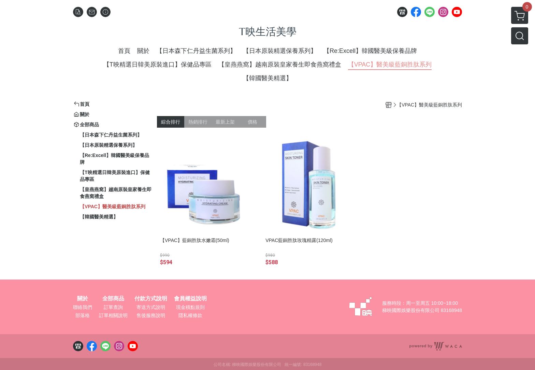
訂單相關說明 (113, 315)
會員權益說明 (190, 298)
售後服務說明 (150, 315)
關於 (82, 298)
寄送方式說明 (150, 307)
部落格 (82, 315)
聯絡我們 (82, 307)
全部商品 (113, 298)
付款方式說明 (150, 298)
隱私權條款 (190, 315)
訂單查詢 (113, 307)
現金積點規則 (190, 307)
